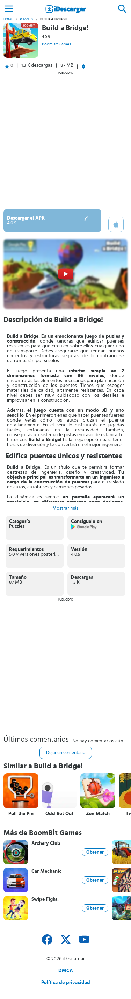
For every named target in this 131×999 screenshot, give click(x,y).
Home (8, 19)
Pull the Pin (21, 813)
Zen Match (98, 813)
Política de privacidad (65, 982)
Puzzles (26, 19)
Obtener (95, 852)
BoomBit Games (56, 44)
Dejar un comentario (65, 752)
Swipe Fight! (45, 899)
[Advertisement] (65, 140)
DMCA (65, 970)
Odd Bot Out (59, 813)
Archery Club (45, 843)
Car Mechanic (46, 871)
